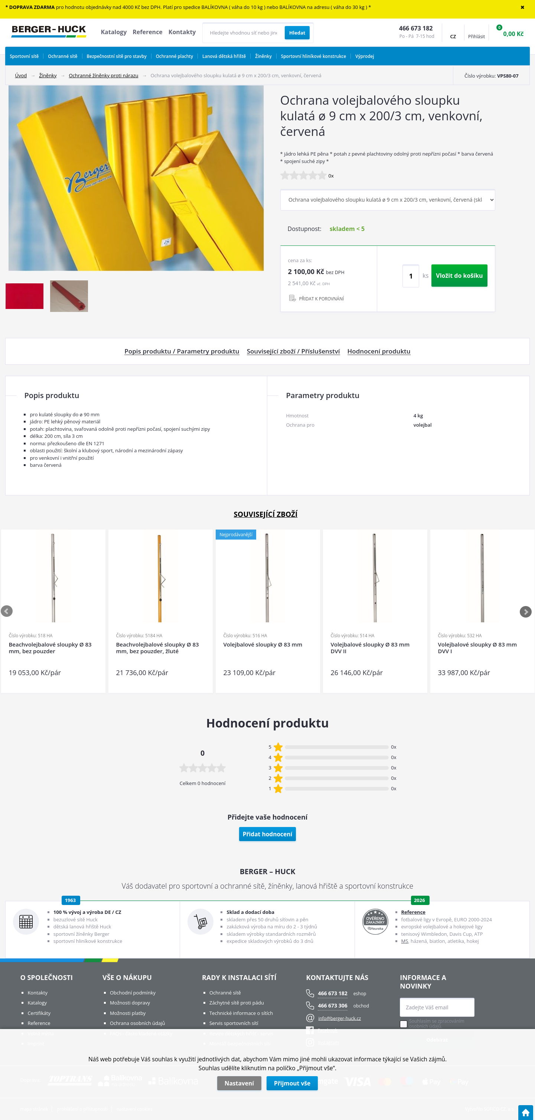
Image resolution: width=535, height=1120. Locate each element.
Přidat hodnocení (268, 834)
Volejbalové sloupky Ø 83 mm (262, 644)
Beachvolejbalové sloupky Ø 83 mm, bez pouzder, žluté (157, 648)
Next (526, 611)
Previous (7, 611)
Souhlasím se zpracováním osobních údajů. (436, 1024)
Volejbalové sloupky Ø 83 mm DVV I (477, 648)
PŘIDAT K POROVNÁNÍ (321, 299)
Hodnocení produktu (379, 351)
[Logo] (49, 33)
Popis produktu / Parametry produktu (181, 351)
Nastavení (239, 1083)
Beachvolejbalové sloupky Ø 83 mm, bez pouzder (50, 648)
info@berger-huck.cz (339, 1018)
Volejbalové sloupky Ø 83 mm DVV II (370, 648)
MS (404, 941)
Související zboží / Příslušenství (293, 351)
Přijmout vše (292, 1083)
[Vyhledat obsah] (297, 32)
